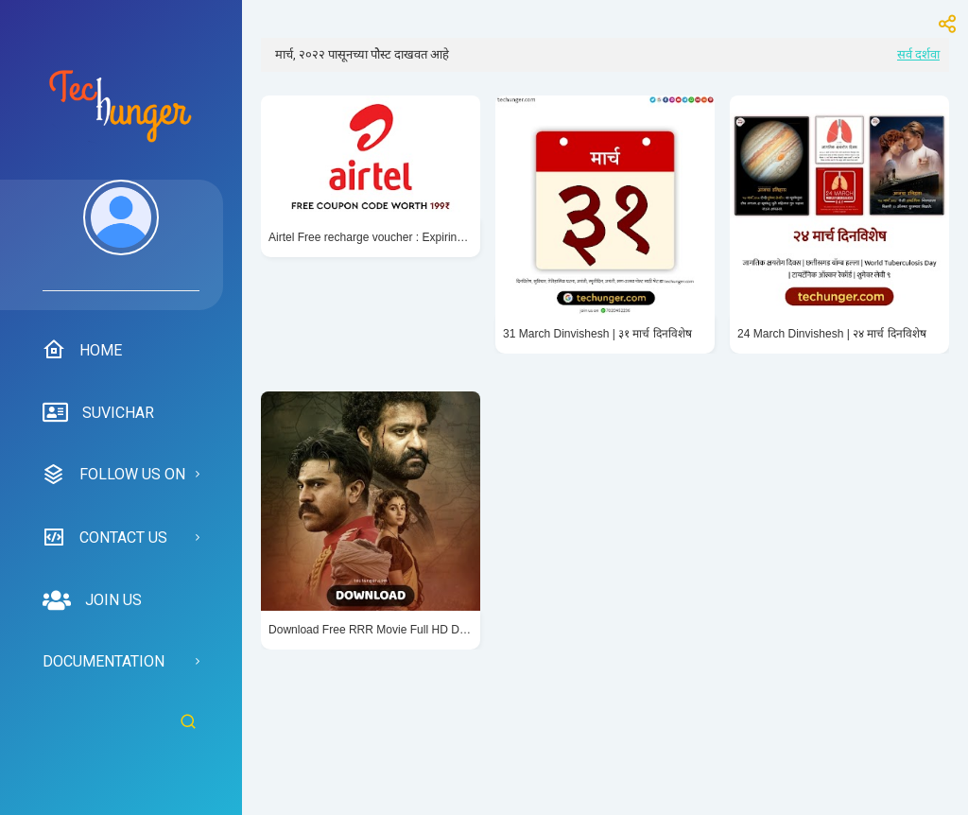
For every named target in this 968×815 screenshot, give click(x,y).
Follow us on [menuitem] (114, 474)
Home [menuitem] (82, 349)
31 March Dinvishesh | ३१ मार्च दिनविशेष (597, 333)
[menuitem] (121, 235)
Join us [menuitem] (92, 600)
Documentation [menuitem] (103, 661)
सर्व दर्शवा (918, 54)
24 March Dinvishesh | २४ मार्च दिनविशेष (831, 333)
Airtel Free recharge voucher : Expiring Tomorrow (370, 237)
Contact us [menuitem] (105, 537)
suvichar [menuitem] (98, 413)
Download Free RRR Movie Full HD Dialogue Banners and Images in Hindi (370, 629)
